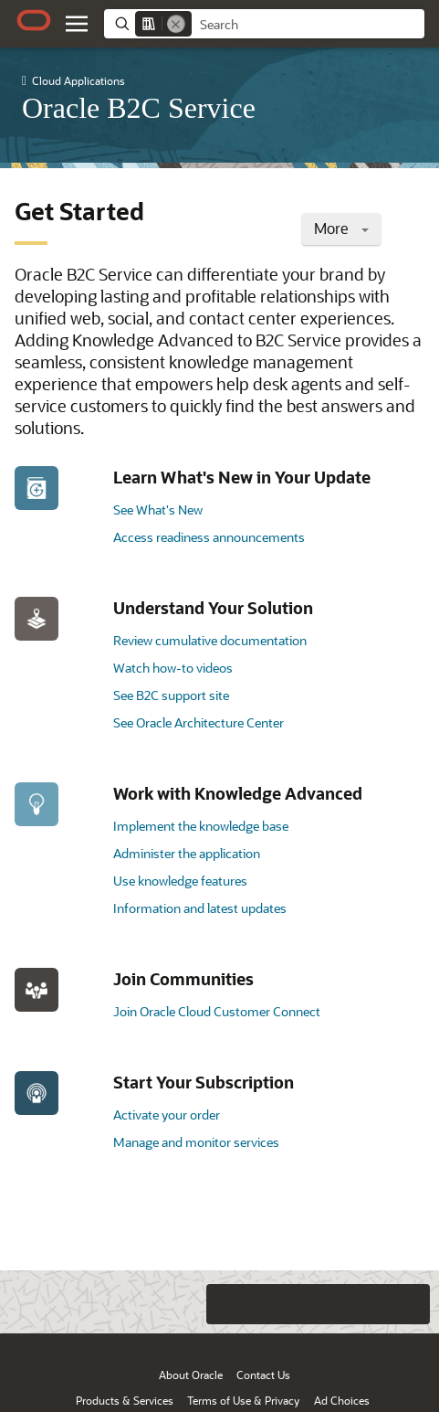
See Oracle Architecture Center (198, 722)
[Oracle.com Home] (34, 20)
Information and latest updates (200, 908)
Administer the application (186, 853)
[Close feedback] (188, 1304)
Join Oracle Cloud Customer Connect (216, 1011)
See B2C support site (171, 695)
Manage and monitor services (196, 1142)
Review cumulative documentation (210, 640)
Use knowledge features (180, 880)
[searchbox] (308, 24)
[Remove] (176, 24)
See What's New (158, 509)
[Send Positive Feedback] (409, 1304)
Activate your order (166, 1114)
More (341, 228)
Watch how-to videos (173, 667)
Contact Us (263, 1374)
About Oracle (191, 1374)
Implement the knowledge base (200, 825)
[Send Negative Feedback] (373, 1304)
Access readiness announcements (209, 537)
